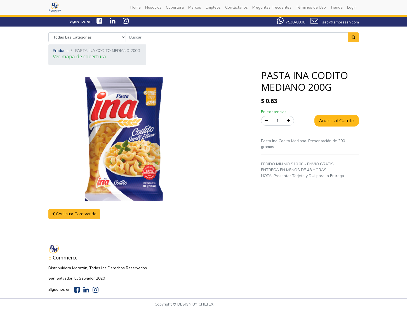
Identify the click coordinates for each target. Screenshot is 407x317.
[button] (74, 214)
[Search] (353, 37)
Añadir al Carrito (336, 120)
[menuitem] (135, 7)
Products (61, 50)
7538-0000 (295, 22)
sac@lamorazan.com (334, 22)
